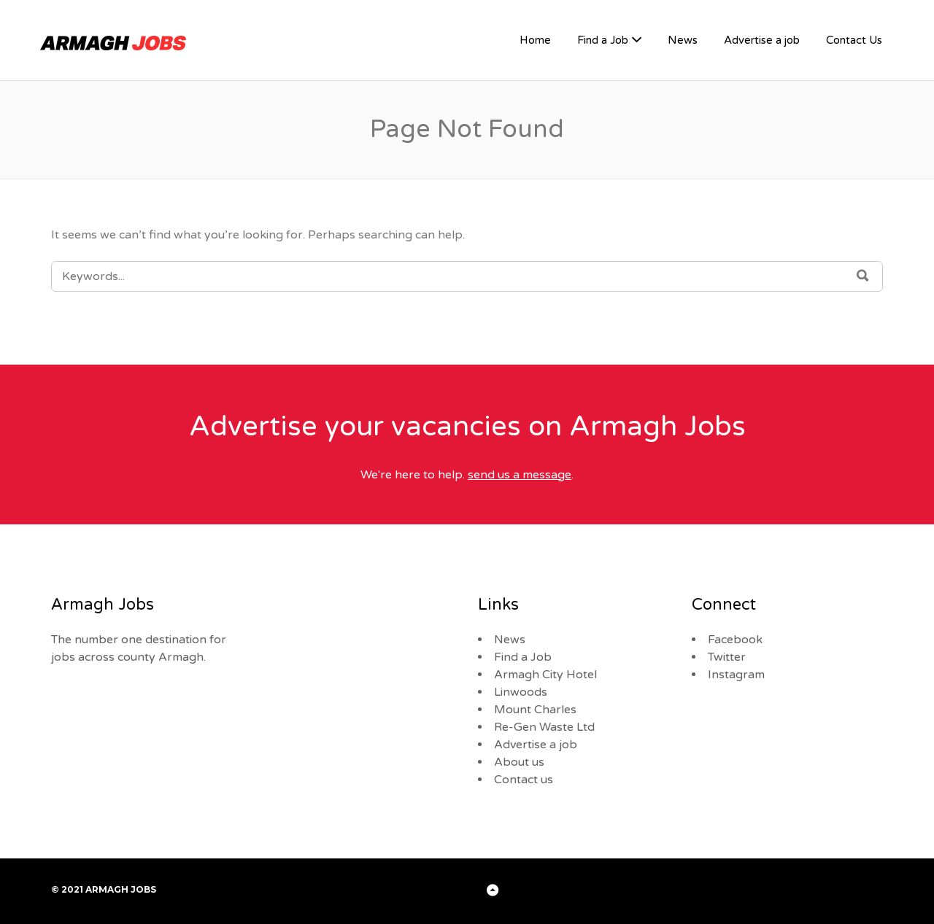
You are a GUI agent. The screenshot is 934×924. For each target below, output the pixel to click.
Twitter (727, 657)
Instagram (736, 674)
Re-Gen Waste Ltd (544, 727)
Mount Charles (535, 709)
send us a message (519, 474)
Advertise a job (762, 40)
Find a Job (602, 40)
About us (519, 762)
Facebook (735, 639)
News (683, 40)
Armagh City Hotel (545, 674)
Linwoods (520, 692)
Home (535, 40)
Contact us (523, 779)
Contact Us (854, 40)
